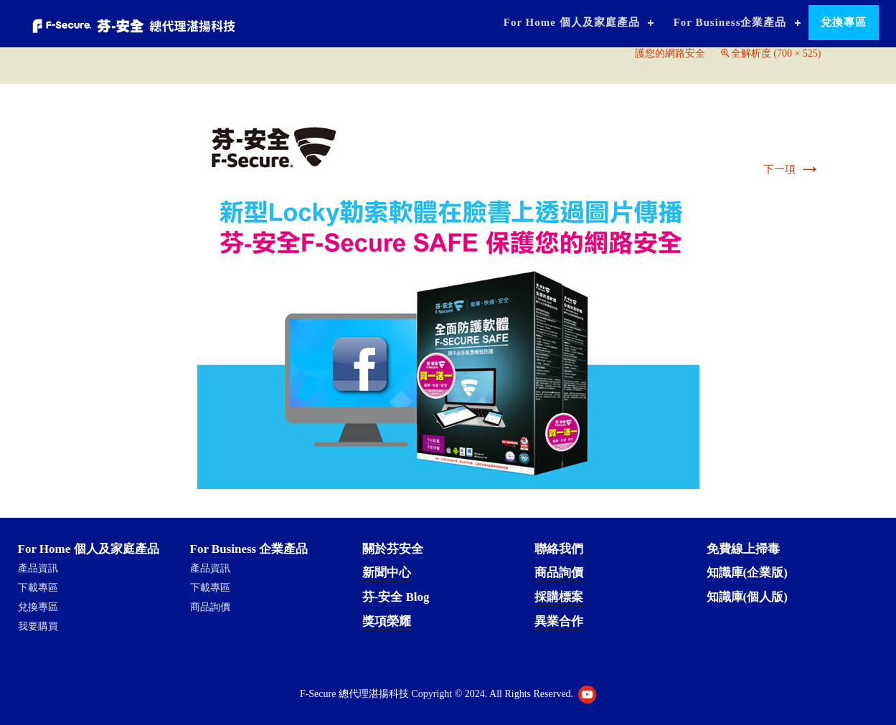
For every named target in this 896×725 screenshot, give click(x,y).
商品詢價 (210, 607)
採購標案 (558, 597)
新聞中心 (386, 572)
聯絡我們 (558, 549)
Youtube (587, 694)
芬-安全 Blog (396, 597)
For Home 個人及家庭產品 (572, 22)
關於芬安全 (392, 549)
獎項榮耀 (386, 621)
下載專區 (38, 587)
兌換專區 (844, 22)
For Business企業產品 (730, 22)
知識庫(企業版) (747, 572)
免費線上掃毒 (743, 549)
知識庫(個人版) (747, 597)
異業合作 (558, 621)
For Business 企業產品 (249, 549)
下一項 (792, 169)
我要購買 (38, 626)
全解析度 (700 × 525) (776, 53)
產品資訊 (38, 568)
